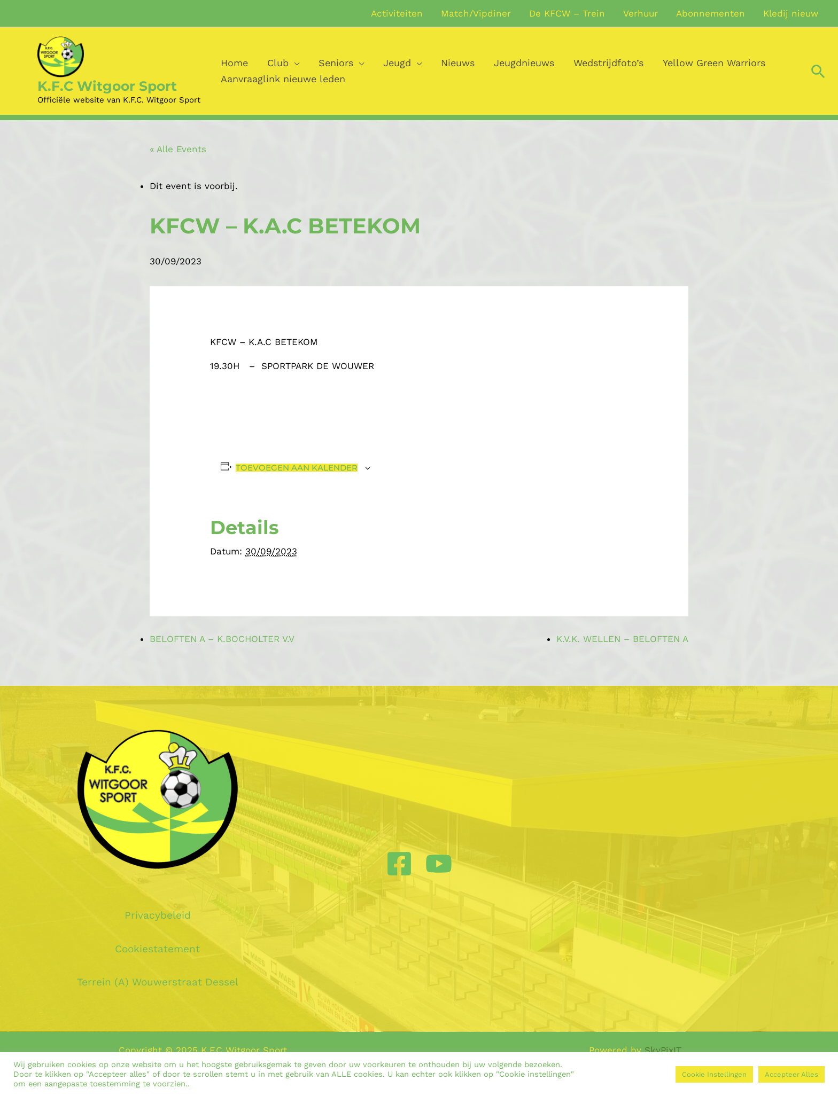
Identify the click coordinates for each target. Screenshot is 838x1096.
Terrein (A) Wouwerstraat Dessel (157, 982)
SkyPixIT (663, 1050)
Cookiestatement (157, 949)
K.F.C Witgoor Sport (107, 86)
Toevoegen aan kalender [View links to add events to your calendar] (297, 468)
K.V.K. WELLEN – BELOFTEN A (622, 638)
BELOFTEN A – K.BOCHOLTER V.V (222, 638)
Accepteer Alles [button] (791, 1074)
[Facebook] (399, 863)
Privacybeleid (158, 915)
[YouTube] (438, 863)
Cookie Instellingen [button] (714, 1074)
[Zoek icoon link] (818, 71)
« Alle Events (178, 149)
